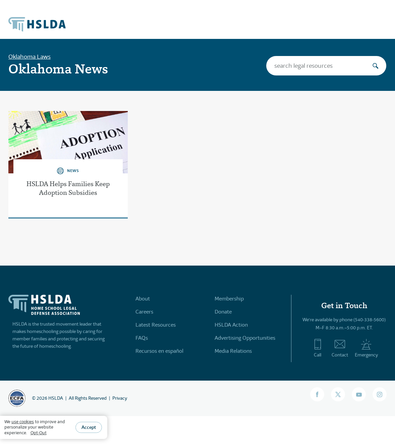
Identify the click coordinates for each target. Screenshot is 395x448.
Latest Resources (155, 324)
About (142, 298)
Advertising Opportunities (245, 337)
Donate (223, 311)
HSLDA (55, 398)
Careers (144, 311)
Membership (229, 298)
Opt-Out (39, 433)
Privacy (119, 398)
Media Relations (233, 350)
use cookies (22, 422)
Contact (340, 348)
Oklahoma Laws (29, 56)
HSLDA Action (231, 324)
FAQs (141, 337)
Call (318, 348)
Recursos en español (159, 350)
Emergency (366, 348)
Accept (88, 427)
